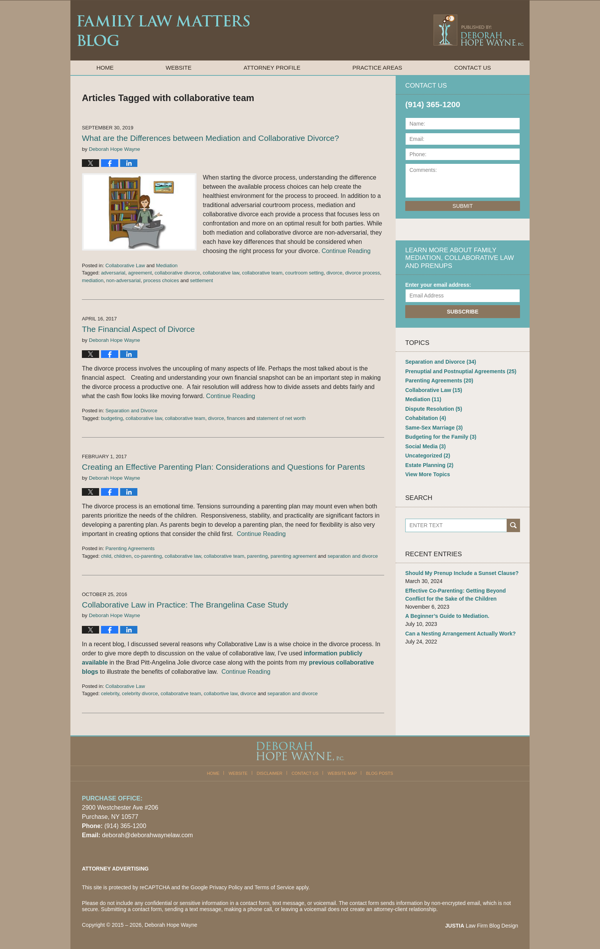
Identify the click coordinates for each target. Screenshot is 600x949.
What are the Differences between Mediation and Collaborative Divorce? (210, 138)
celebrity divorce (140, 693)
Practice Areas (377, 67)
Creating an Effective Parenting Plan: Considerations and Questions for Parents (223, 466)
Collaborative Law (125, 265)
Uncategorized (427, 455)
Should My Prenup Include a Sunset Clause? (461, 573)
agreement (140, 273)
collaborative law (221, 273)
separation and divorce (353, 556)
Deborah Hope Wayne (171, 925)
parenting (257, 556)
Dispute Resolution (433, 409)
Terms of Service (274, 887)
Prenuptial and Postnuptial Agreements (460, 371)
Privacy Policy (226, 887)
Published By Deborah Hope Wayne (478, 30)
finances (236, 418)
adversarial (113, 273)
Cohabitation (425, 418)
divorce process (362, 273)
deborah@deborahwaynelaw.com (147, 835)
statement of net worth (281, 418)
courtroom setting (304, 273)
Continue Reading (345, 251)
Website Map (342, 773)
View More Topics (427, 474)
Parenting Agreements (130, 548)
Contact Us (472, 67)
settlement (201, 280)
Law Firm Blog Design (481, 926)
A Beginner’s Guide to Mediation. (447, 616)
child (106, 556)
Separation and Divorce (131, 410)
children (123, 556)
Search (513, 525)
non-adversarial (123, 280)
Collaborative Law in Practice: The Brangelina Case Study (185, 604)
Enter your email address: (438, 285)
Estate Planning (429, 465)
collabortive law (220, 693)
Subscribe (462, 312)
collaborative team (262, 273)
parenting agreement (293, 556)
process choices (161, 280)
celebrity (110, 693)
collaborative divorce (177, 273)
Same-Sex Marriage (434, 428)
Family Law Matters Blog (163, 30)
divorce (334, 273)
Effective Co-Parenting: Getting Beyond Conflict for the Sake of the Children (455, 595)
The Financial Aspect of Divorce (138, 329)
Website (179, 67)
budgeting (112, 418)
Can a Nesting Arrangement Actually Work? (460, 633)
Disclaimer (269, 773)
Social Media (425, 446)
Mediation (167, 265)
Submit (463, 206)
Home (105, 67)
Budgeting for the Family (440, 437)
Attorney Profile (272, 67)
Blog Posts (379, 773)
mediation (92, 280)
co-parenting (148, 556)
